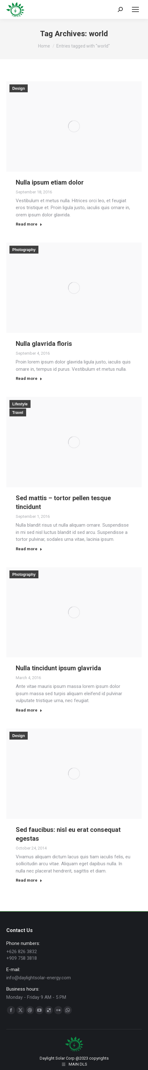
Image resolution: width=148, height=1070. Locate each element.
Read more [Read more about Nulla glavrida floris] (29, 378)
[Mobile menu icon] (135, 9)
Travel (17, 412)
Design (18, 88)
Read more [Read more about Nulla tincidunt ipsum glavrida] (29, 710)
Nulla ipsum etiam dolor (50, 182)
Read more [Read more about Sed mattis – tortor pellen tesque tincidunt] (29, 548)
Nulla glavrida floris (44, 343)
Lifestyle (20, 404)
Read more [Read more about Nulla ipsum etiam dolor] (29, 224)
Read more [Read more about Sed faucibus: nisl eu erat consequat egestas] (29, 880)
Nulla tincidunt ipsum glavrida (58, 668)
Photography (24, 250)
